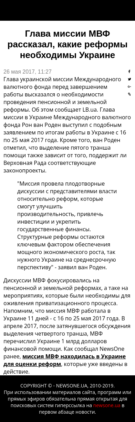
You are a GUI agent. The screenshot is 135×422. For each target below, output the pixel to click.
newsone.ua (107, 405)
